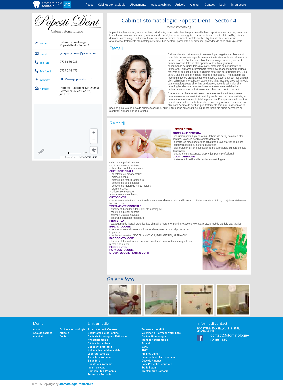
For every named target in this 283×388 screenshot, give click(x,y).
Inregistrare (238, 4)
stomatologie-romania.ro (76, 384)
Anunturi (195, 4)
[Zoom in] (93, 132)
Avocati (146, 343)
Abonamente (138, 4)
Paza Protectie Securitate (157, 364)
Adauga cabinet (161, 4)
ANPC (145, 350)
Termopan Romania (99, 374)
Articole (180, 4)
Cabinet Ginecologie (154, 336)
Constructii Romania (100, 364)
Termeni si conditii (153, 329)
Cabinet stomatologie (112, 4)
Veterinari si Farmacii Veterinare (161, 333)
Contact (210, 4)
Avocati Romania (98, 340)
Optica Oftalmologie (100, 346)
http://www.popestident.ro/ (76, 79)
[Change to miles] (77, 153)
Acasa (89, 4)
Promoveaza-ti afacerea (102, 329)
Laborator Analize (98, 353)
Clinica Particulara (99, 343)
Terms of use (70, 157)
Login (222, 4)
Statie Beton (149, 367)
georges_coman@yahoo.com (78, 53)
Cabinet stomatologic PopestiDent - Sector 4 (179, 20)
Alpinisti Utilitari (151, 353)
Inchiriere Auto (96, 367)
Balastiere (94, 360)
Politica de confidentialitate (104, 350)
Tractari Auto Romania (155, 371)
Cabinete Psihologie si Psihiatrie (107, 336)
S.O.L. (145, 346)
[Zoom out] (93, 140)
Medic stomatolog (179, 27)
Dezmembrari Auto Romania (159, 357)
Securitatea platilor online (103, 333)
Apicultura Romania (99, 357)
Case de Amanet (151, 360)
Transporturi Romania (155, 340)
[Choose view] (93, 150)
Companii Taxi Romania (102, 371)
